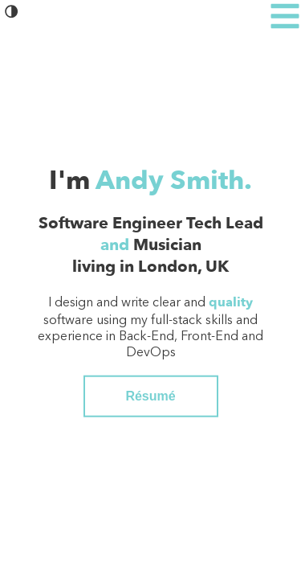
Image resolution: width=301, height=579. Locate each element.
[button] (12, 15)
